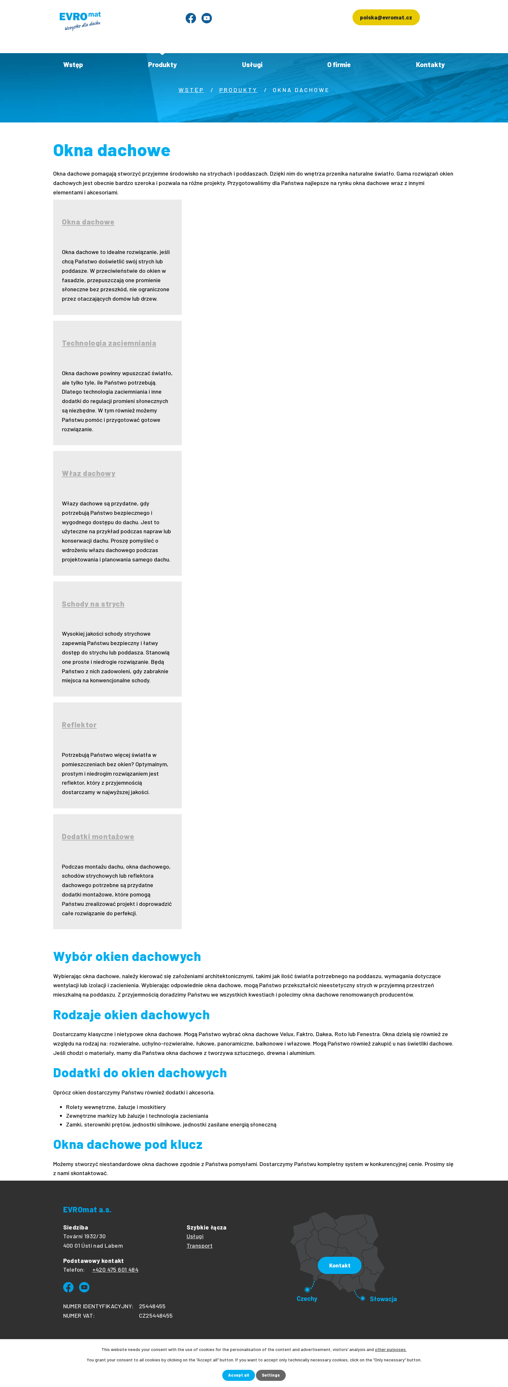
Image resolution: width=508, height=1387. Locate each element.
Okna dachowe (89, 221)
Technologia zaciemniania (111, 343)
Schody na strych (94, 603)
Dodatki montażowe (99, 836)
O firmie (339, 64)
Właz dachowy (90, 473)
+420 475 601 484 (115, 1269)
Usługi (252, 64)
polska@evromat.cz (382, 18)
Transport (200, 1245)
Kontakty (430, 64)
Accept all (238, 1375)
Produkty (162, 64)
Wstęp (73, 64)
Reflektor (80, 724)
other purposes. (391, 1349)
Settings (271, 1375)
